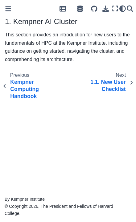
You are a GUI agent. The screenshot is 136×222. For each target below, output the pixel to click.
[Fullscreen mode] (115, 8)
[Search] (130, 8)
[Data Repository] (62, 8)
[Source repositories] (94, 9)
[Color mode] (122, 8)
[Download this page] (105, 9)
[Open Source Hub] (80, 8)
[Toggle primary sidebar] (8, 8)
